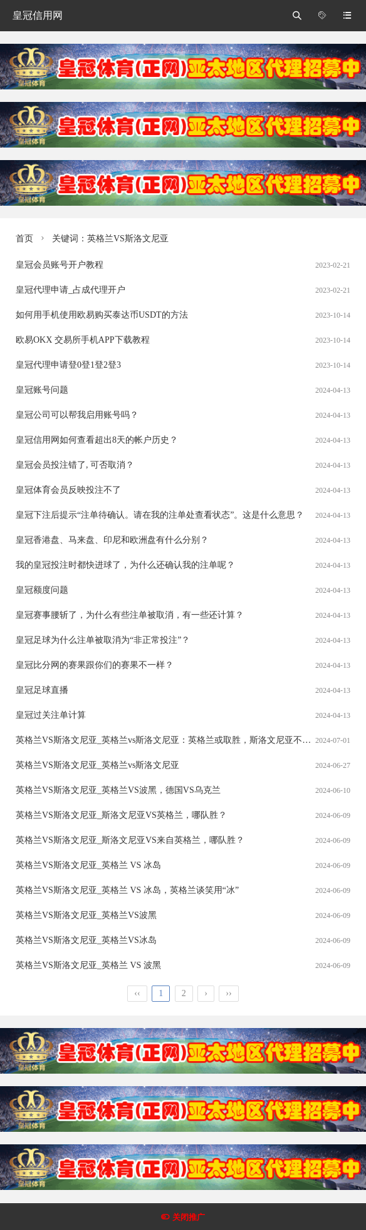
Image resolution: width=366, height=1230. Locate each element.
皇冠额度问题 (42, 590)
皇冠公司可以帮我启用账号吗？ (77, 415)
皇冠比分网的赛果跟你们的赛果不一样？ (95, 665)
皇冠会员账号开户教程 (59, 265)
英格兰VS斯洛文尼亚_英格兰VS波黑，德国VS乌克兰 (118, 790)
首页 (24, 238)
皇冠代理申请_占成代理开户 (70, 290)
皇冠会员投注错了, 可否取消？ (75, 465)
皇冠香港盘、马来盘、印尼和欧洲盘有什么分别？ (112, 540)
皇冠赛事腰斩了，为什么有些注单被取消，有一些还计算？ (130, 615)
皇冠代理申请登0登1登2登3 (68, 365)
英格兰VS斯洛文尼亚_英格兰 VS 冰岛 (88, 865)
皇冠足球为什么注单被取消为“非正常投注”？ (103, 640)
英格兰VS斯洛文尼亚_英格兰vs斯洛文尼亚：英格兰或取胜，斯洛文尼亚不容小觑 (172, 740)
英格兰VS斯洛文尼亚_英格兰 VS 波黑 (88, 965)
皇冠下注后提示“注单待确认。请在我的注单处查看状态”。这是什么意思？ (160, 515)
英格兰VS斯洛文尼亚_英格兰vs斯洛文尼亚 (97, 765)
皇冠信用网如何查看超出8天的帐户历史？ (97, 440)
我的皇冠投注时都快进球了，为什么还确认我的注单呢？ (125, 565)
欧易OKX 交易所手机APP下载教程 (83, 340)
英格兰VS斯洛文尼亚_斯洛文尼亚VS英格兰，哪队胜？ (121, 815)
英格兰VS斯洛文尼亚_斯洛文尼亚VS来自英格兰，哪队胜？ (130, 840)
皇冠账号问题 (42, 390)
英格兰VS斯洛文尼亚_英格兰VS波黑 (86, 915)
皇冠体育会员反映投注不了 (68, 490)
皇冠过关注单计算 (51, 715)
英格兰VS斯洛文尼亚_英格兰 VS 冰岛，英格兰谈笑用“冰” (127, 890)
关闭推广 (188, 1217)
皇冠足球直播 (42, 690)
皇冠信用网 (38, 15)
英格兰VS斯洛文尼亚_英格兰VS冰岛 (86, 940)
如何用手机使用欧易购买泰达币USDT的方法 (102, 315)
